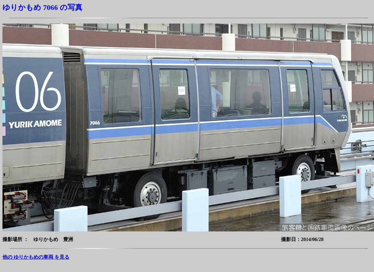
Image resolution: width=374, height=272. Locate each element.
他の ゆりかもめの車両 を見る (35, 257)
